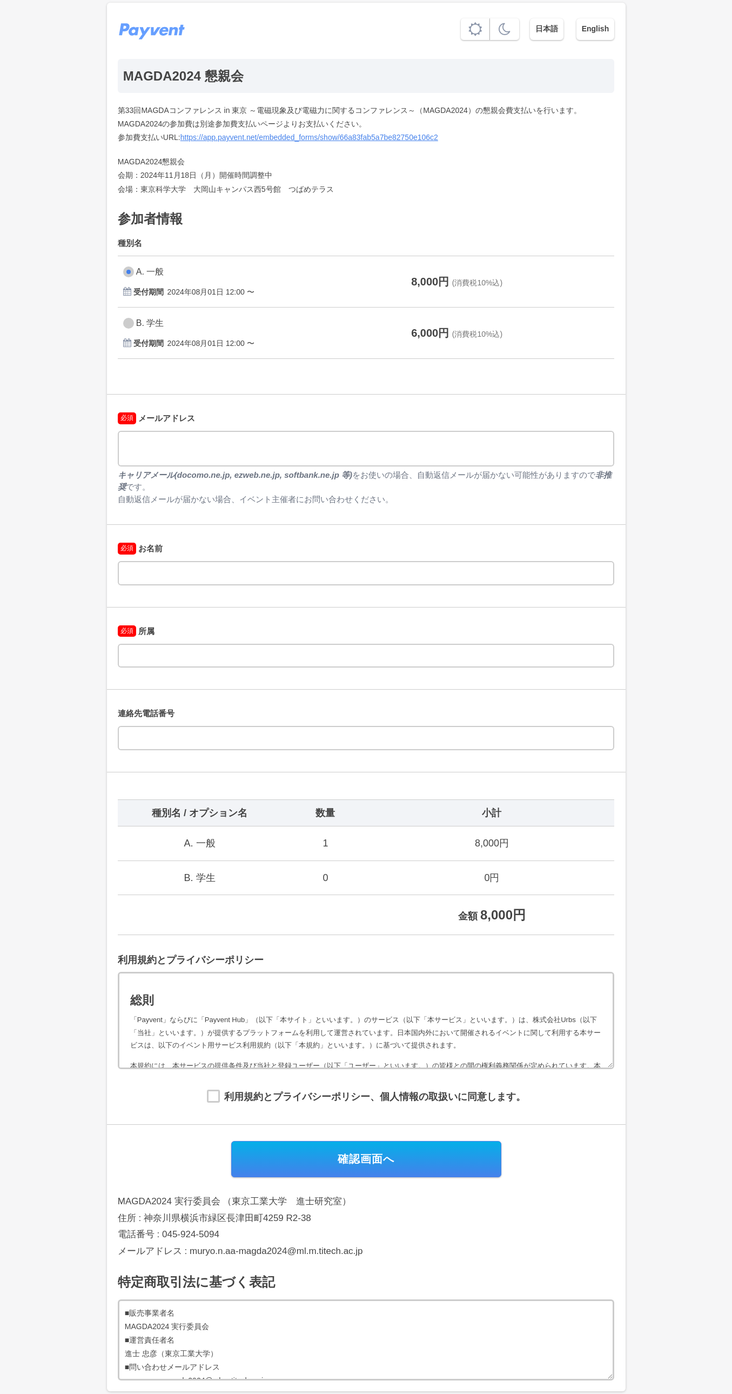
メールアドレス (156, 418)
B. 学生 (150, 323)
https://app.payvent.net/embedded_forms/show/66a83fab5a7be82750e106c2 (309, 137)
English (595, 28)
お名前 (140, 548)
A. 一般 (150, 271)
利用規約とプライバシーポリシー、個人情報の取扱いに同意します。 (375, 1096)
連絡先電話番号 (146, 713)
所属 (136, 631)
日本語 (546, 28)
